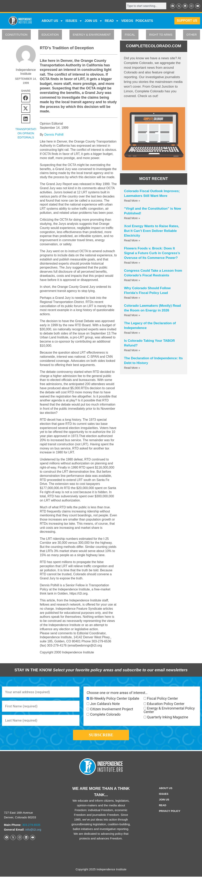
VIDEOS (127, 21)
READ (112, 21)
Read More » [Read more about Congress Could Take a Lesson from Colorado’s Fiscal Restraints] (132, 280)
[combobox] (145, 6)
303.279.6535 (31, 828)
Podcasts (144, 21)
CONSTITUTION (16, 35)
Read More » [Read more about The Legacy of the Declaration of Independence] (132, 333)
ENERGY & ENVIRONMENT (92, 35)
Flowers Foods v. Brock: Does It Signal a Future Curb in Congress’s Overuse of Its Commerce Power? (152, 253)
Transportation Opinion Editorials (25, 133)
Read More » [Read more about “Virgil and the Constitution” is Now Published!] (132, 218)
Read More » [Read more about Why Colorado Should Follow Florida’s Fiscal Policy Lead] (132, 298)
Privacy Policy (169, 814)
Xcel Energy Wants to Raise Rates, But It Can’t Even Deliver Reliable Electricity (151, 231)
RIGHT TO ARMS (160, 35)
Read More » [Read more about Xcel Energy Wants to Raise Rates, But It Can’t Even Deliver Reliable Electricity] (132, 240)
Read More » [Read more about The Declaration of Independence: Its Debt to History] (132, 368)
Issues (73, 21)
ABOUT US (52, 21)
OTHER (191, 35)
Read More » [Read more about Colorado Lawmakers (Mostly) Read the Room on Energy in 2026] (132, 315)
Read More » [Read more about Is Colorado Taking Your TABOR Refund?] (132, 350)
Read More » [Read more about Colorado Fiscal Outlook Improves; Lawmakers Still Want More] (132, 201)
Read (162, 808)
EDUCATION (50, 35)
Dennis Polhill (54, 135)
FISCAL (130, 35)
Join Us (164, 802)
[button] (25, 98)
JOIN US (93, 21)
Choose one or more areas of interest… (117, 693)
